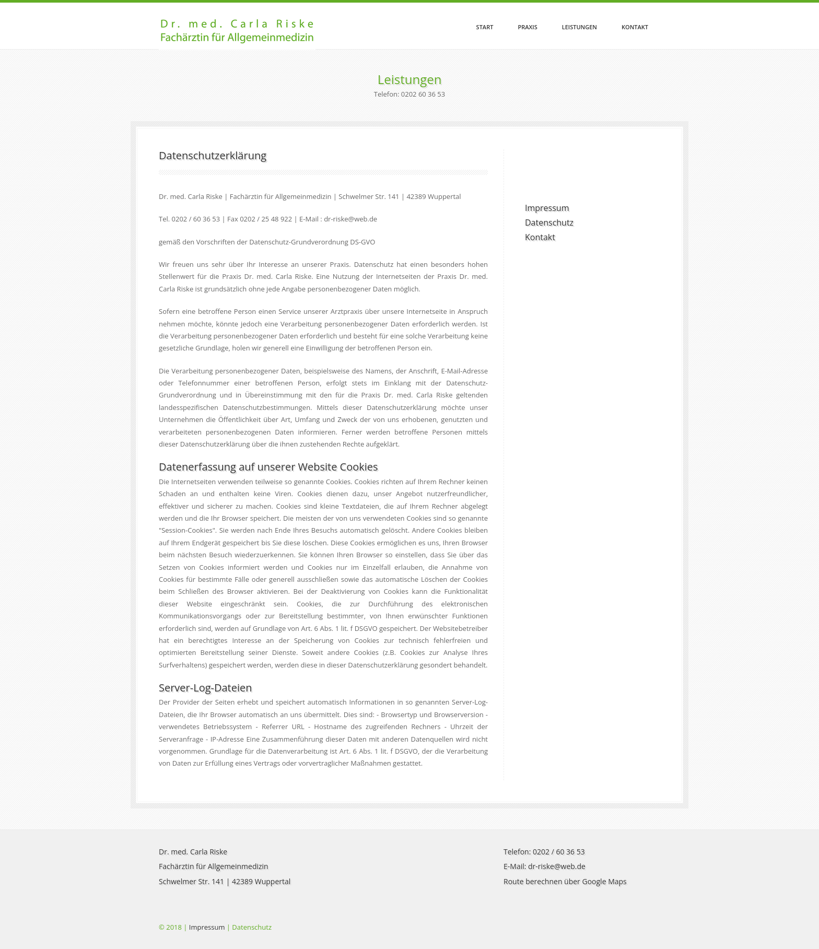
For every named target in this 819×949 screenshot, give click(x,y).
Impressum (547, 208)
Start (485, 27)
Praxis (527, 27)
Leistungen (579, 27)
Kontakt (635, 27)
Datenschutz (549, 222)
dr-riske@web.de (557, 866)
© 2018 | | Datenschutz (215, 927)
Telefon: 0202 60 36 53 (409, 94)
